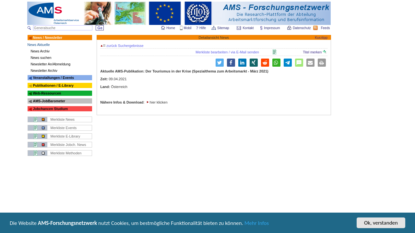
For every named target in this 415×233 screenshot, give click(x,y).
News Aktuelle (39, 45)
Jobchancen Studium (50, 109)
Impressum (272, 28)
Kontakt (248, 28)
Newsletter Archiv (44, 70)
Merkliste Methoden (66, 153)
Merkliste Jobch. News (68, 145)
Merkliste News (63, 119)
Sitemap (223, 28)
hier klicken (159, 102)
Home (170, 28)
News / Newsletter (47, 37)
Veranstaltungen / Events (53, 78)
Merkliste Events (64, 128)
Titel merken (314, 52)
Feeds (326, 28)
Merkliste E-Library (65, 136)
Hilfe (202, 28)
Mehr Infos (256, 223)
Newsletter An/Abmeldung (51, 64)
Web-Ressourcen (47, 93)
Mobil (188, 28)
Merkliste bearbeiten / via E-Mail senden (227, 52)
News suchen (41, 58)
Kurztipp (321, 37)
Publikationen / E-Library (53, 85)
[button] (231, 63)
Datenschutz (302, 28)
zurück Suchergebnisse (122, 46)
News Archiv (40, 51)
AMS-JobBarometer (49, 101)
